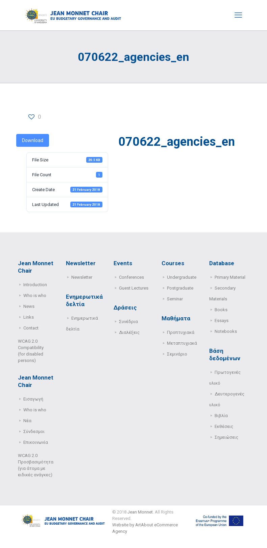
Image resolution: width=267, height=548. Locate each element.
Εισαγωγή (33, 399)
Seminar (175, 298)
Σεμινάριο (177, 354)
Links (28, 317)
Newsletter (81, 277)
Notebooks (226, 331)
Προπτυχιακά (180, 332)
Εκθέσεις (224, 426)
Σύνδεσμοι (34, 431)
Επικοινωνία (35, 442)
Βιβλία (221, 415)
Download (32, 140)
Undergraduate (181, 277)
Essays (221, 320)
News (28, 306)
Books (221, 309)
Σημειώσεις (226, 437)
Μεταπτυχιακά (182, 343)
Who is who (34, 295)
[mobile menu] (238, 15)
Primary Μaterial (230, 277)
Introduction (35, 284)
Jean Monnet (140, 512)
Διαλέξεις (129, 332)
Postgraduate (180, 288)
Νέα (27, 420)
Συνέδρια (128, 321)
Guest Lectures (133, 288)
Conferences (131, 277)
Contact (31, 327)
